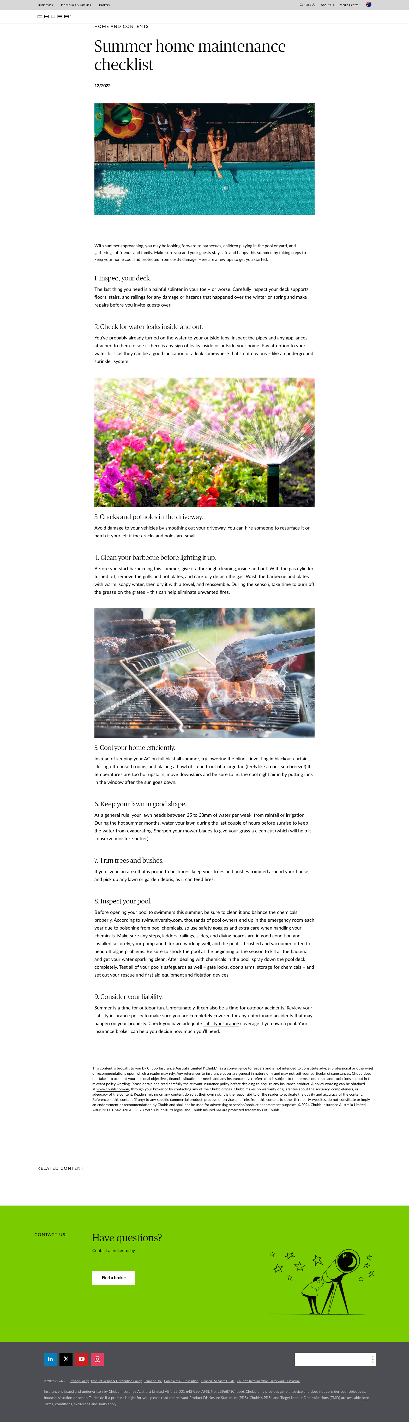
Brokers (104, 5)
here (365, 1398)
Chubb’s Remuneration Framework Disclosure (268, 1381)
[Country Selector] (368, 4)
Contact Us (307, 4)
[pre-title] (121, 27)
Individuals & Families (76, 5)
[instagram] (97, 1359)
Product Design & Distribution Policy (116, 1381)
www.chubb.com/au (113, 1089)
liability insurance (221, 1023)
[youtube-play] (81, 1359)
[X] (66, 1359)
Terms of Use (153, 1381)
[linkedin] (50, 1359)
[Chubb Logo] (54, 16)
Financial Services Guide (217, 1381)
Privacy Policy (79, 1381)
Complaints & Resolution (181, 1381)
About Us (327, 5)
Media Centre (349, 5)
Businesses (45, 5)
